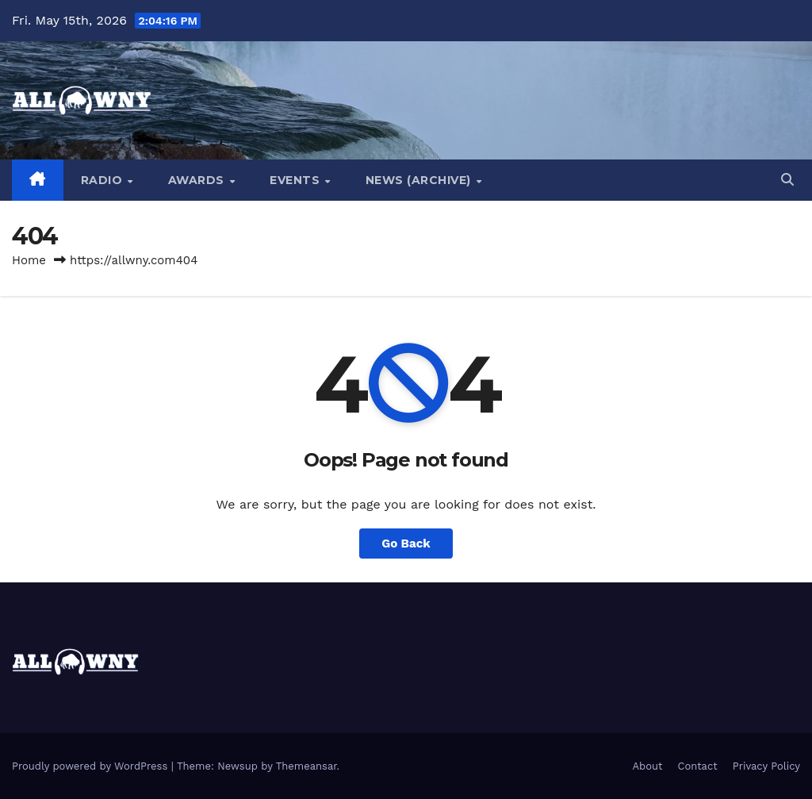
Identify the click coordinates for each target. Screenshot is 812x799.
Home (29, 260)
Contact (698, 766)
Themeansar (306, 766)
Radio (103, 180)
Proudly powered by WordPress (91, 766)
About (648, 766)
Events (297, 180)
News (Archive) (420, 180)
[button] (787, 179)
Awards (198, 180)
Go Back (406, 543)
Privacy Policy (766, 766)
